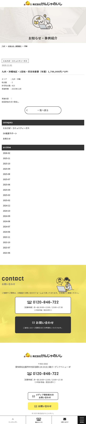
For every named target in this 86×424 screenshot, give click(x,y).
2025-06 (6, 184)
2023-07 (6, 247)
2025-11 (6, 158)
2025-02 (6, 200)
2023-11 (6, 237)
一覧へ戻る (43, 110)
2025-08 (6, 174)
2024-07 (6, 226)
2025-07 (6, 179)
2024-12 (6, 205)
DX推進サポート (10, 133)
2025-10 (6, 163)
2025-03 (6, 195)
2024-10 (6, 210)
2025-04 (6, 189)
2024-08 (6, 221)
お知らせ (7, 138)
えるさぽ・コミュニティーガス (16, 128)
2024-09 (6, 216)
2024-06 (6, 231)
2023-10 (6, 242)
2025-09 (6, 168)
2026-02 (6, 153)
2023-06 (6, 252)
